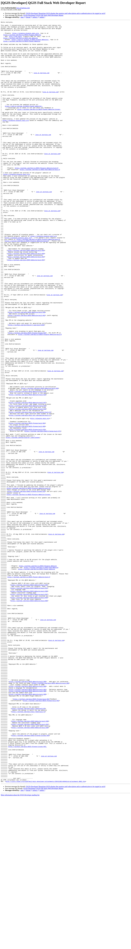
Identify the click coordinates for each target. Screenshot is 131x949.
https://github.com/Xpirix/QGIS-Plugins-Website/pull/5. (29, 582)
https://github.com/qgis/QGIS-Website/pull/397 (29, 709)
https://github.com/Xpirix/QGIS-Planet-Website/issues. (39, 127)
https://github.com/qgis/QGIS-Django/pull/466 (27, 507)
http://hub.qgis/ (15, 39)
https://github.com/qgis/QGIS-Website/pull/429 (27, 466)
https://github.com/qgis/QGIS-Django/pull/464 (27, 504)
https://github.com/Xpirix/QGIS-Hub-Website (20, 41)
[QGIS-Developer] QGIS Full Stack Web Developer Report (43, 15)
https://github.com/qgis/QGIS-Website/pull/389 (50, 816)
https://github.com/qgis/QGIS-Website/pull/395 (29, 698)
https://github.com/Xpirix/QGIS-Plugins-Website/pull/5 (36, 197)
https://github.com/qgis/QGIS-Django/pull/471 (43, 513)
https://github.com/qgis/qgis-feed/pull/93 (28, 846)
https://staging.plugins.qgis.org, (25, 36)
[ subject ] (35, 17)
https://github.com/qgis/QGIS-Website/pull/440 (27, 486)
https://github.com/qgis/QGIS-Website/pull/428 (27, 469)
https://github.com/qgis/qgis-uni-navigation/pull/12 (30, 490)
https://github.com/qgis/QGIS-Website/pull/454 (25, 308)
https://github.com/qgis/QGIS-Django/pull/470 (27, 511)
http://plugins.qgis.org (39, 498)
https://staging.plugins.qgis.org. (16, 205)
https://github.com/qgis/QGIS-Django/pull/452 (31, 835)
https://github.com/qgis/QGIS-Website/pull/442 (26, 374)
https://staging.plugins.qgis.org (16, 140)
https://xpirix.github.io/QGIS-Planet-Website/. (24, 123)
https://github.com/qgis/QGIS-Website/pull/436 (39, 462)
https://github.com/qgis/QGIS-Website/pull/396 (27, 819)
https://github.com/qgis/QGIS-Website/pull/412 (29, 701)
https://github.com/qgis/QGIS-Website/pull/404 (29, 713)
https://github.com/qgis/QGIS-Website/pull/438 (26, 370)
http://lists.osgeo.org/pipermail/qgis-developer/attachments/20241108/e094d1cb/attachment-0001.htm (45, 934)
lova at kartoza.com (23, 8)
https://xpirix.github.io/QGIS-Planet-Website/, (30, 43)
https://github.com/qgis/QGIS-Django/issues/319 (27, 395)
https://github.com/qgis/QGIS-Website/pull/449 (25, 296)
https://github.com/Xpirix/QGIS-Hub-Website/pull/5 (40, 199)
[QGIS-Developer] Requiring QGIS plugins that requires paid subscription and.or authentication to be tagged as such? (65, 13)
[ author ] (42, 17)
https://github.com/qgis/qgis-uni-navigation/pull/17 (30, 494)
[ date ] (22, 17)
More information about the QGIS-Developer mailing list (20, 947)
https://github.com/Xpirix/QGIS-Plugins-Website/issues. (29, 589)
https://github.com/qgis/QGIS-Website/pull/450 (25, 300)
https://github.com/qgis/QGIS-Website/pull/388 (27, 814)
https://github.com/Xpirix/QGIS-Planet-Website (21, 45)
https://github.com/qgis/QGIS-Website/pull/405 (29, 717)
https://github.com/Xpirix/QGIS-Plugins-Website (22, 38)
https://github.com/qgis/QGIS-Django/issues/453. (27, 892)
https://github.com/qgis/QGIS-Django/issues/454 (30, 878)
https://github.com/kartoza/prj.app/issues (22, 521)
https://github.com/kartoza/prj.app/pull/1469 (26, 386)
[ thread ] (28, 17)
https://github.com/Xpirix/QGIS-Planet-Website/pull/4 (28, 688)
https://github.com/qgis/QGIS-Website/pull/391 (27, 823)
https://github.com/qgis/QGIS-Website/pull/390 (27, 829)
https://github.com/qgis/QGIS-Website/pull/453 (25, 304)
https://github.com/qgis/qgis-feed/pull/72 (28, 850)
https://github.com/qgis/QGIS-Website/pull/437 (27, 479)
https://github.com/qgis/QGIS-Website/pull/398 (29, 705)
